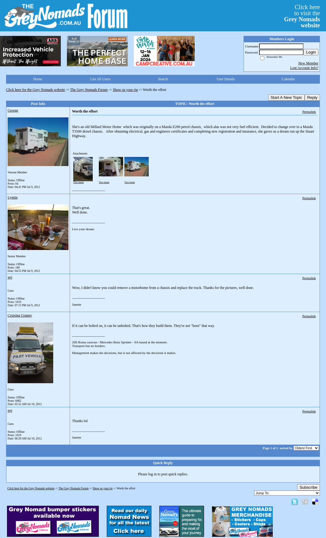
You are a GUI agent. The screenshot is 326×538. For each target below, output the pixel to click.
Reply (312, 97)
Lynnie (13, 197)
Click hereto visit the (302, 16)
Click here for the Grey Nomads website (35, 90)
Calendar (288, 79)
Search (163, 79)
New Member (308, 63)
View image (78, 182)
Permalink (309, 111)
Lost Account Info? (304, 68)
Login (311, 52)
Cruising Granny (20, 315)
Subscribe (308, 487)
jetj (10, 277)
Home (37, 79)
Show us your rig (125, 90)
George (13, 110)
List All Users (100, 79)
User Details (226, 79)
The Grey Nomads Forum (89, 90)
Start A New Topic (286, 97)
